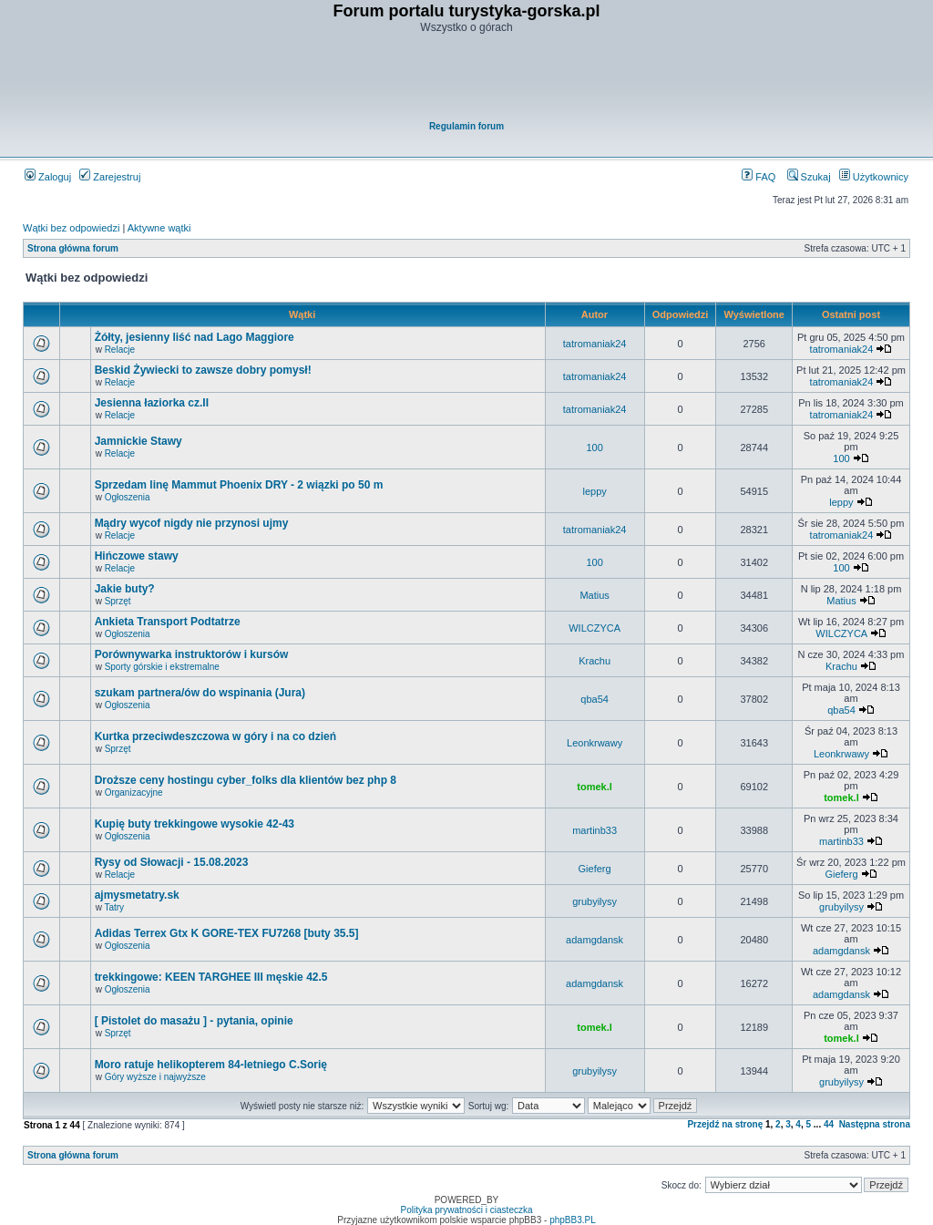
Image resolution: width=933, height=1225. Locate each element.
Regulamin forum (466, 126)
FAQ (758, 176)
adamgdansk (594, 939)
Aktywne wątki (159, 227)
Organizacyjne (134, 793)
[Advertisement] (467, 78)
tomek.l (594, 786)
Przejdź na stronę (725, 1124)
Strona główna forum (72, 248)
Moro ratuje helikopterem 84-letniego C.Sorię (211, 1064)
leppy (594, 491)
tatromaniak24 (595, 343)
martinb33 (594, 830)
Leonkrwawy (594, 742)
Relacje (120, 350)
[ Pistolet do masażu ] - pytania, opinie (194, 1020)
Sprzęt (118, 601)
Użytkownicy (873, 176)
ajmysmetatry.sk (137, 895)
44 (829, 1124)
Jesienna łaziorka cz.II (152, 402)
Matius (594, 595)
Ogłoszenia (127, 497)
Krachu (594, 660)
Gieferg (595, 868)
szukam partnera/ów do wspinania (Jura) (200, 692)
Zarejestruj (109, 176)
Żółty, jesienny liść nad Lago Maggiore (194, 337)
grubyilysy (594, 901)
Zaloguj (48, 176)
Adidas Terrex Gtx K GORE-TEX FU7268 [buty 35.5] (227, 933)
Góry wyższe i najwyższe (155, 1077)
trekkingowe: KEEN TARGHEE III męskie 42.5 (211, 977)
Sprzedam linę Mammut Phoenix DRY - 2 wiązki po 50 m (239, 485)
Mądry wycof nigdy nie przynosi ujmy (192, 523)
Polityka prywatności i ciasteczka (466, 1210)
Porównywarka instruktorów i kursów (192, 654)
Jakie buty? (125, 588)
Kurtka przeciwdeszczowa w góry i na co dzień (215, 736)
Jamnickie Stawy (138, 441)
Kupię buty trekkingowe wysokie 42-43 (194, 824)
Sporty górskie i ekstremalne (162, 667)
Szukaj (809, 176)
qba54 (594, 699)
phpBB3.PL (572, 1220)
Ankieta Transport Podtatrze (168, 621)
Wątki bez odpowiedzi (71, 227)
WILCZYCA (594, 628)
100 (594, 447)
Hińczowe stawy (137, 556)
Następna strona (874, 1124)
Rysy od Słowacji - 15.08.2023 (172, 862)
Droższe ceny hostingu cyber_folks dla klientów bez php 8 (245, 780)
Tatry (114, 907)
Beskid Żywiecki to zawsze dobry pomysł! (203, 370)
